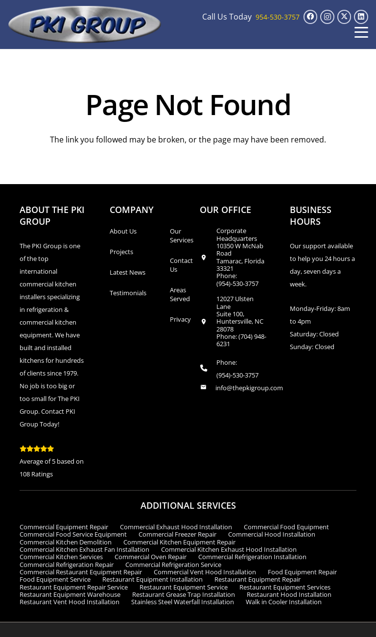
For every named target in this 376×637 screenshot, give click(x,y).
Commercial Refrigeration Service (173, 564)
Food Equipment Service (55, 579)
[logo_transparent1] (85, 24)
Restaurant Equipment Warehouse (70, 594)
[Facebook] (311, 17)
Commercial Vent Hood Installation (205, 571)
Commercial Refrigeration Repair (67, 564)
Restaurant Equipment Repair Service (74, 587)
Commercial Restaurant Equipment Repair (81, 571)
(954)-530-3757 (237, 283)
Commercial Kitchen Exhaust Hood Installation (229, 549)
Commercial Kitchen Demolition (66, 542)
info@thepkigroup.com (249, 387)
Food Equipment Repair (302, 571)
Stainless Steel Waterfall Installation (182, 601)
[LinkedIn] (361, 17)
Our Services (181, 235)
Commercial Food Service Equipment (73, 534)
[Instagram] (327, 17)
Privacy (180, 319)
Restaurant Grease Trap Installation (183, 594)
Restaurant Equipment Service (184, 587)
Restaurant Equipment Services (284, 587)
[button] (361, 32)
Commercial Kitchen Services (61, 556)
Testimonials (128, 292)
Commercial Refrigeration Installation (252, 556)
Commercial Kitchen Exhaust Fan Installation (84, 549)
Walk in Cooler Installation (284, 601)
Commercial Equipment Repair (64, 526)
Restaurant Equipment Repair (257, 579)
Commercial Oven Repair (151, 556)
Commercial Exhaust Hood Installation (176, 526)
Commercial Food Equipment (286, 526)
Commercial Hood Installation (271, 534)
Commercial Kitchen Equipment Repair (179, 542)
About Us (123, 231)
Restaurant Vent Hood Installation (69, 601)
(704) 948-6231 (241, 340)
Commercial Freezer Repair (177, 534)
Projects (121, 251)
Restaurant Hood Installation (289, 594)
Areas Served (180, 294)
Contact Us (181, 265)
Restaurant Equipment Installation (152, 579)
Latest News (127, 272)
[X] (344, 17)
